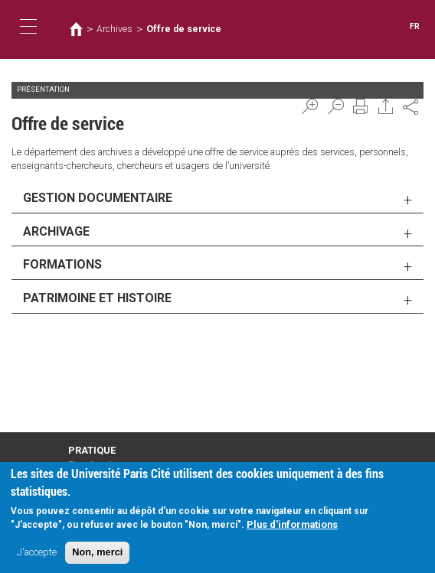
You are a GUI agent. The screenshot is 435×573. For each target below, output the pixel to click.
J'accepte (37, 556)
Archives (114, 29)
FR (415, 26)
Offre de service (183, 29)
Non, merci (97, 556)
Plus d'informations (292, 528)
